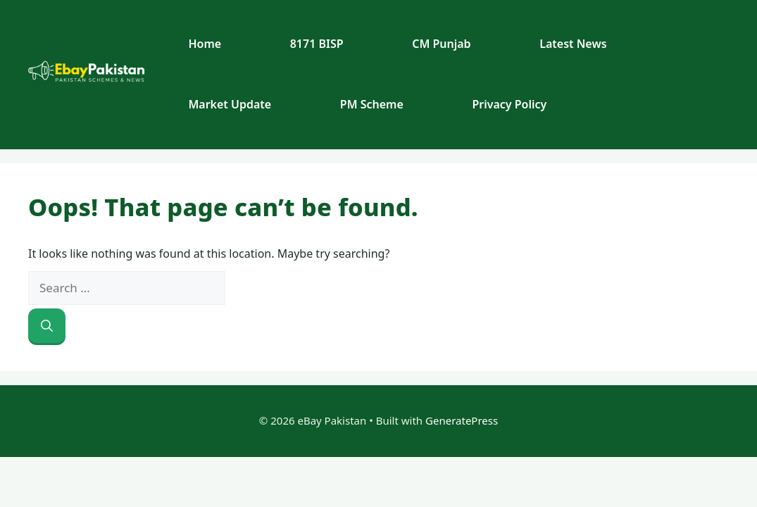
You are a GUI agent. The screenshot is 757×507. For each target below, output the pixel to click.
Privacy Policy (509, 104)
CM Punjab (441, 43)
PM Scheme (371, 104)
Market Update (229, 104)
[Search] (46, 326)
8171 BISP (317, 43)
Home (204, 43)
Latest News (572, 43)
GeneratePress (461, 420)
